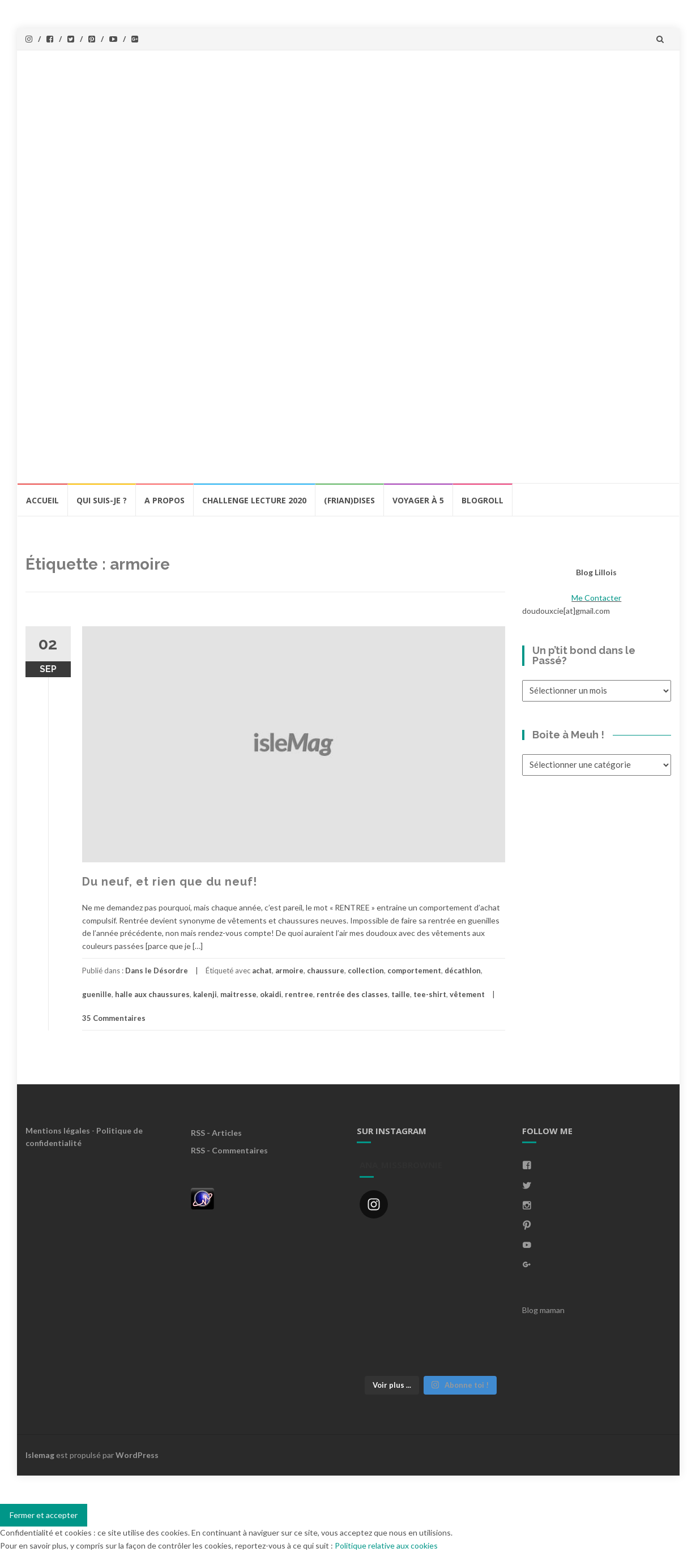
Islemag (39, 1455)
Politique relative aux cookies (386, 1545)
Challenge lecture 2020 (254, 500)
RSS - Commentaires (229, 1150)
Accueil (42, 500)
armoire (289, 970)
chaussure (325, 970)
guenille (97, 994)
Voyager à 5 (418, 500)
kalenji (205, 994)
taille (400, 994)
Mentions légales (57, 1130)
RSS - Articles (216, 1133)
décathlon (463, 970)
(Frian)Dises (349, 500)
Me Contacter (596, 597)
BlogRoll (482, 500)
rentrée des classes (352, 994)
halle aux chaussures (152, 994)
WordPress (137, 1455)
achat (262, 970)
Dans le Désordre (156, 970)
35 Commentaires (114, 1018)
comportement (414, 970)
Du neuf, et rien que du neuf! (169, 881)
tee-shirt (429, 994)
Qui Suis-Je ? (101, 500)
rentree (299, 994)
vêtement (467, 994)
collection (366, 970)
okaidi (270, 994)
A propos (164, 500)
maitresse (238, 994)
